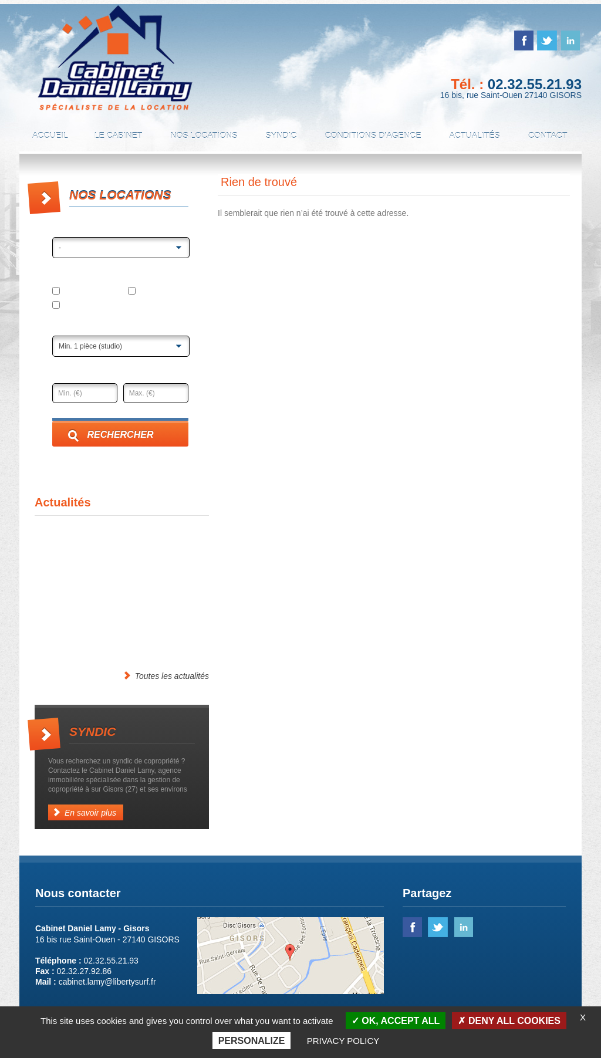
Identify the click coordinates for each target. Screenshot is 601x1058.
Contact (548, 135)
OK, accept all (396, 1021)
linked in (570, 40)
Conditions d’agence (373, 135)
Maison (147, 291)
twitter (547, 40)
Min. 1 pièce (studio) (90, 346)
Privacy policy (343, 1041)
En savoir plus (84, 812)
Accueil (50, 135)
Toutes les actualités (166, 676)
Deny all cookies (509, 1021)
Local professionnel (93, 305)
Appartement (81, 291)
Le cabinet (118, 135)
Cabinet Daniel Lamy (115, 58)
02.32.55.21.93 (535, 84)
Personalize (251, 1041)
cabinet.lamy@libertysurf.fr (107, 981)
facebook (524, 40)
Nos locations (203, 135)
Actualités (475, 135)
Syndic (280, 135)
